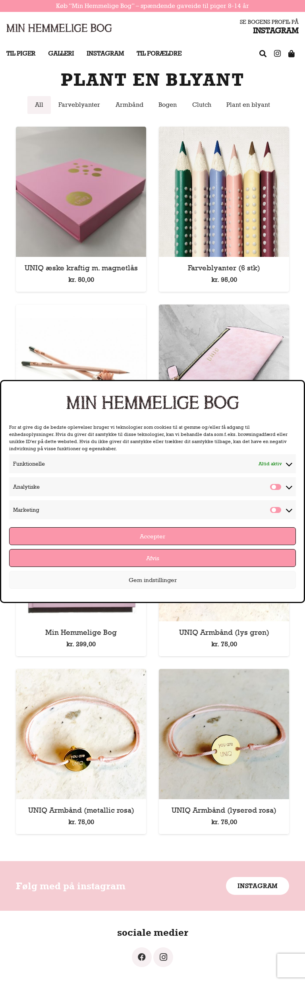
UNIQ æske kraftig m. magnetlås (81, 267)
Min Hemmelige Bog (81, 632)
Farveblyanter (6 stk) (224, 267)
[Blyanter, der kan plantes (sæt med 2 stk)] (81, 310)
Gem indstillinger (153, 579)
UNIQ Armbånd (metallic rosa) (81, 810)
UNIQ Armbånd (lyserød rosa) (224, 810)
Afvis (152, 558)
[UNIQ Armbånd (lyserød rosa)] (224, 674)
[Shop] (291, 53)
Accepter (152, 536)
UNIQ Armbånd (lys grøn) (224, 632)
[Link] (59, 27)
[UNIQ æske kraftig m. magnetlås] (81, 132)
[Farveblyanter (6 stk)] (224, 132)
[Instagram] (277, 53)
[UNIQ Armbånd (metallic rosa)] (81, 674)
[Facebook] (142, 957)
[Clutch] (224, 310)
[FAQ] (263, 53)
